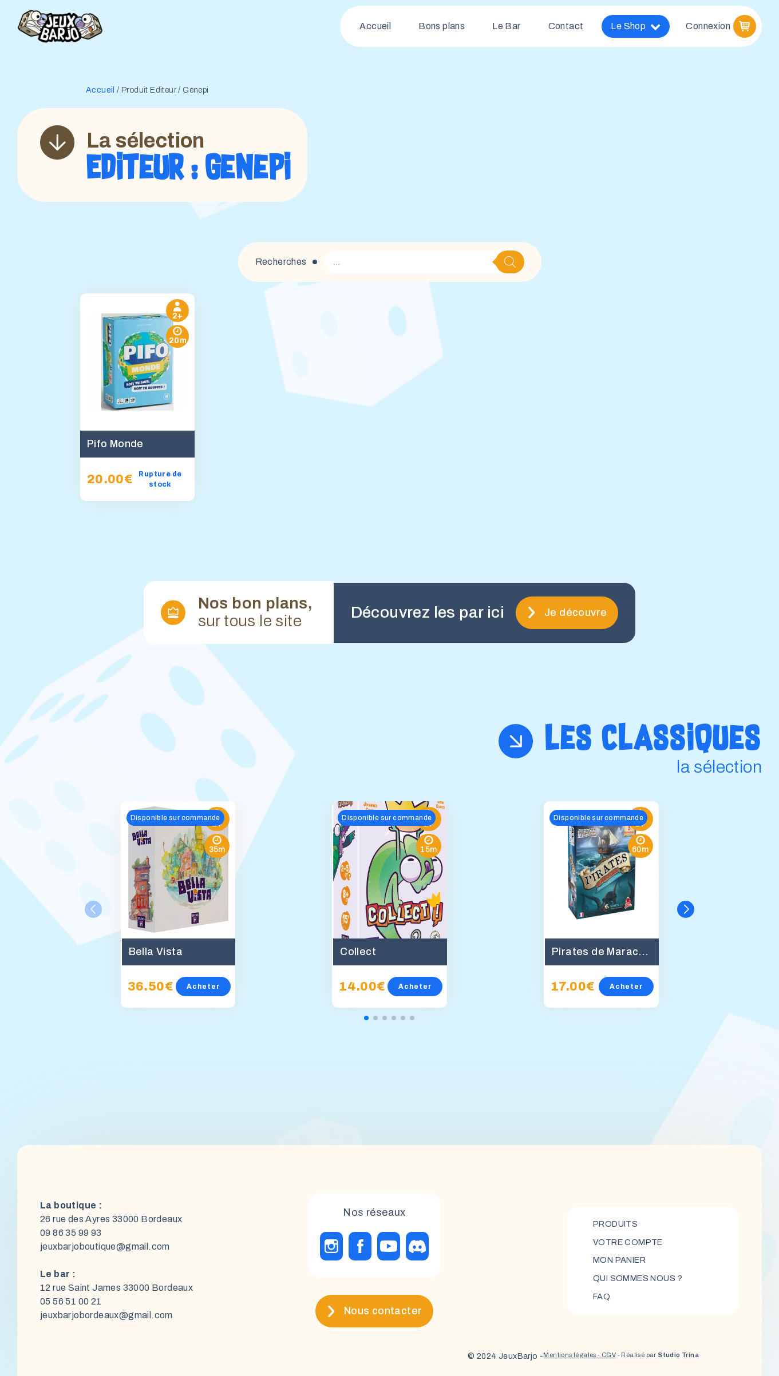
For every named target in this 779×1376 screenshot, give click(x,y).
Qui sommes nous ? (643, 1276)
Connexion (708, 28)
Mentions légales (533, 1353)
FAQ (602, 1296)
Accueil (375, 28)
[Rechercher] (510, 266)
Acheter (214, 983)
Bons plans (441, 28)
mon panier (624, 1257)
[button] (686, 905)
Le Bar (506, 28)
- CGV (581, 1353)
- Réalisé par (646, 1353)
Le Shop (636, 28)
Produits (618, 1218)
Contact (566, 28)
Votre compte (631, 1237)
